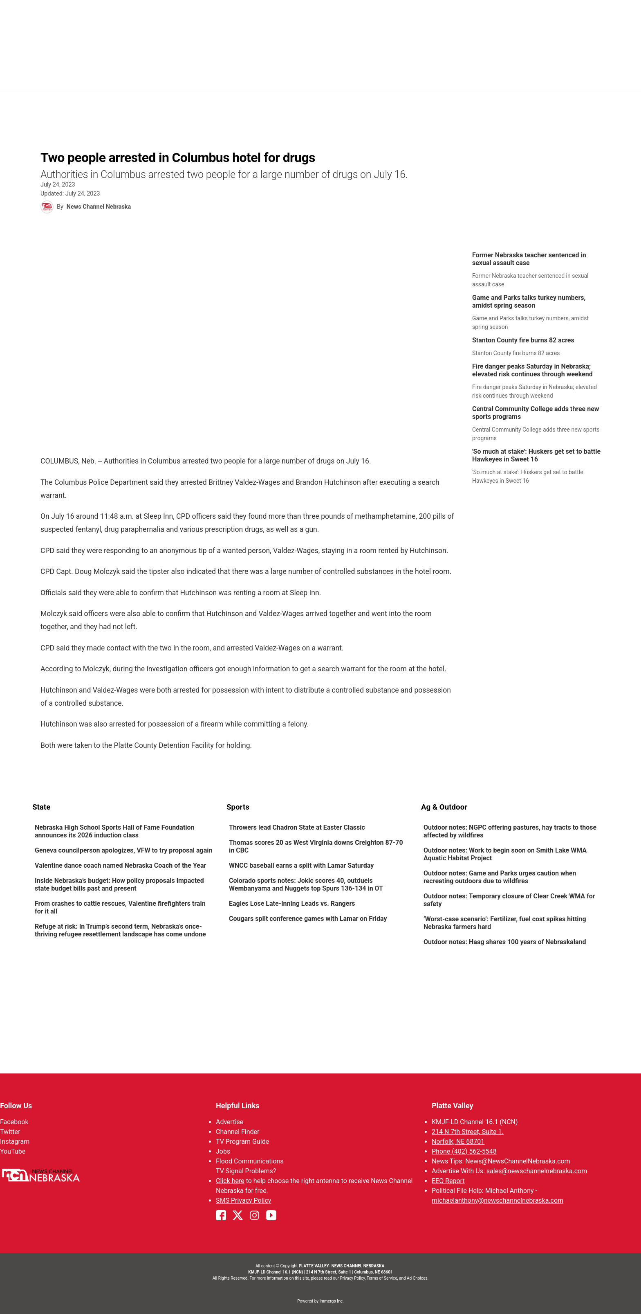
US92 (495, 75)
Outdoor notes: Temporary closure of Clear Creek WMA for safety (509, 900)
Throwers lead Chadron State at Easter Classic (297, 827)
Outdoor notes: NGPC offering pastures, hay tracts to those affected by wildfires (510, 831)
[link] (539, 270)
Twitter (10, 1132)
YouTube (12, 1151)
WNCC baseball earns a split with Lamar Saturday (301, 865)
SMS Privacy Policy (243, 1200)
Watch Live (531, 75)
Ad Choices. (417, 1278)
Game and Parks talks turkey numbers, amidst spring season (528, 301)
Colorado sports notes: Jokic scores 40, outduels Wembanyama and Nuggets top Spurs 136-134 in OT (306, 884)
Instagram (14, 1141)
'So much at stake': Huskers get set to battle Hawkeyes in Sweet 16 (536, 455)
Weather (379, 75)
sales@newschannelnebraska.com (536, 1171)
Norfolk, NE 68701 (458, 1141)
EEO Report (448, 1181)
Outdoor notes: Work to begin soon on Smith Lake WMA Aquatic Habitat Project (505, 854)
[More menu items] (600, 76)
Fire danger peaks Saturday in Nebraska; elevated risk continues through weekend (532, 370)
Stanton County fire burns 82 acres (523, 340)
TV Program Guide (242, 1141)
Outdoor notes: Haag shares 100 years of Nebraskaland (505, 942)
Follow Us (16, 1105)
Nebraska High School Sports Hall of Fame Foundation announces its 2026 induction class (115, 831)
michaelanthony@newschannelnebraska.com (497, 1200)
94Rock (464, 75)
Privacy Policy (352, 1278)
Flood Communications (250, 1161)
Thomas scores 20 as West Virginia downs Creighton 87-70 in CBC (316, 846)
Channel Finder (237, 1132)
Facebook (14, 1122)
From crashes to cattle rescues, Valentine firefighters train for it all (120, 907)
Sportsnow (422, 75)
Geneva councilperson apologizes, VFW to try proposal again (123, 850)
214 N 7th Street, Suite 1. (468, 1132)
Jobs (223, 1151)
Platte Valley (452, 1105)
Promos (572, 75)
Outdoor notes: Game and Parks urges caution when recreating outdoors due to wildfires (500, 877)
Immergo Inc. (331, 1301)
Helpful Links (238, 1105)
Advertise (229, 1122)
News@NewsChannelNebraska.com (517, 1161)
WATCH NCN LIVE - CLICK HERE (320, 18)
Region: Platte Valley (66, 80)
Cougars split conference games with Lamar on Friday (308, 919)
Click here (230, 1181)
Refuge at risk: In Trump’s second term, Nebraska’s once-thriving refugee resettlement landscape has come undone (120, 930)
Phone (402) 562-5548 (464, 1151)
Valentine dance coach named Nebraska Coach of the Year (120, 865)
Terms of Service (382, 1278)
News (345, 75)
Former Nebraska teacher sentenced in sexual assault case (529, 259)
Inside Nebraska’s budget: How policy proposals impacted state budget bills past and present (119, 884)
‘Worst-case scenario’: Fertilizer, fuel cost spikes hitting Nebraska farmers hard (505, 923)
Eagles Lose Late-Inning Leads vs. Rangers (292, 903)
